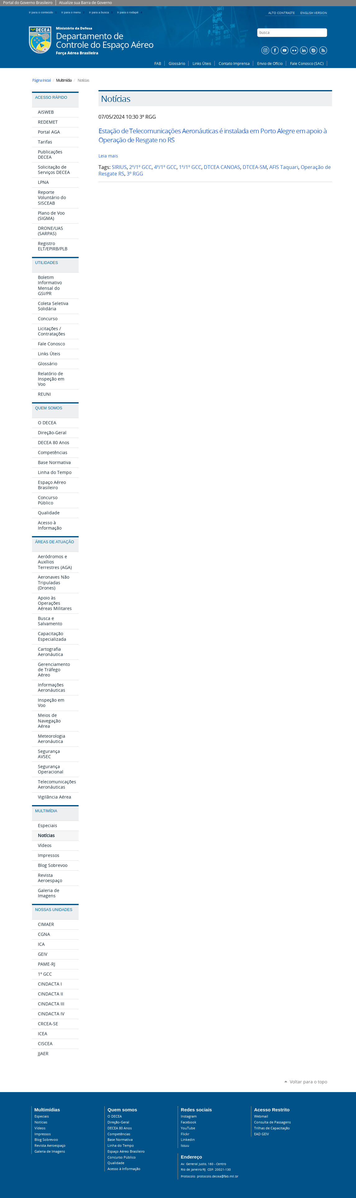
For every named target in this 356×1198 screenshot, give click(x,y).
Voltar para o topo (308, 1082)
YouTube (188, 1128)
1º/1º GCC (190, 167)
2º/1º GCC (140, 167)
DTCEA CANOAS (222, 167)
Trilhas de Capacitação (272, 1128)
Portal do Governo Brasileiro (27, 2)
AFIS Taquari (283, 167)
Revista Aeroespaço (50, 1145)
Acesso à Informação (123, 1169)
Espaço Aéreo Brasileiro (126, 1151)
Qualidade (115, 1163)
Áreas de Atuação (54, 542)
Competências (118, 1134)
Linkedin (188, 1139)
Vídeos (39, 1128)
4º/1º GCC (165, 167)
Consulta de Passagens (272, 1122)
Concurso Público (121, 1157)
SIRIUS (119, 167)
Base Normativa (120, 1139)
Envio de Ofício (270, 63)
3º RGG (135, 174)
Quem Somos (48, 408)
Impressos (42, 1134)
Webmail (261, 1116)
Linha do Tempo (120, 1145)
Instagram (189, 1116)
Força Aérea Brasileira (77, 53)
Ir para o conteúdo (44, 12)
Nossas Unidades (53, 910)
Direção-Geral (118, 1122)
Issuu (185, 1145)
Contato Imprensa (234, 63)
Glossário (177, 63)
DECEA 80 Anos (119, 1128)
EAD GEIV (261, 1134)
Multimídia (46, 811)
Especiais (41, 1116)
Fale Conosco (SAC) (307, 63)
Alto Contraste (282, 13)
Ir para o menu (74, 12)
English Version (313, 13)
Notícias (40, 1122)
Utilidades (46, 263)
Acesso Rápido (51, 97)
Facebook (188, 1122)
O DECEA (114, 1116)
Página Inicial (41, 80)
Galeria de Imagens (49, 1151)
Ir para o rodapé (130, 12)
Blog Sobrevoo (46, 1139)
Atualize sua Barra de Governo (85, 2)
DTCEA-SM (255, 167)
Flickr (185, 1134)
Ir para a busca (102, 12)
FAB (157, 63)
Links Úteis (202, 63)
